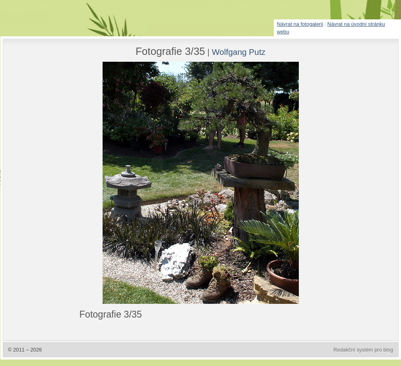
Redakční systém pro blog (363, 350)
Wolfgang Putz (239, 51)
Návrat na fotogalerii (300, 24)
